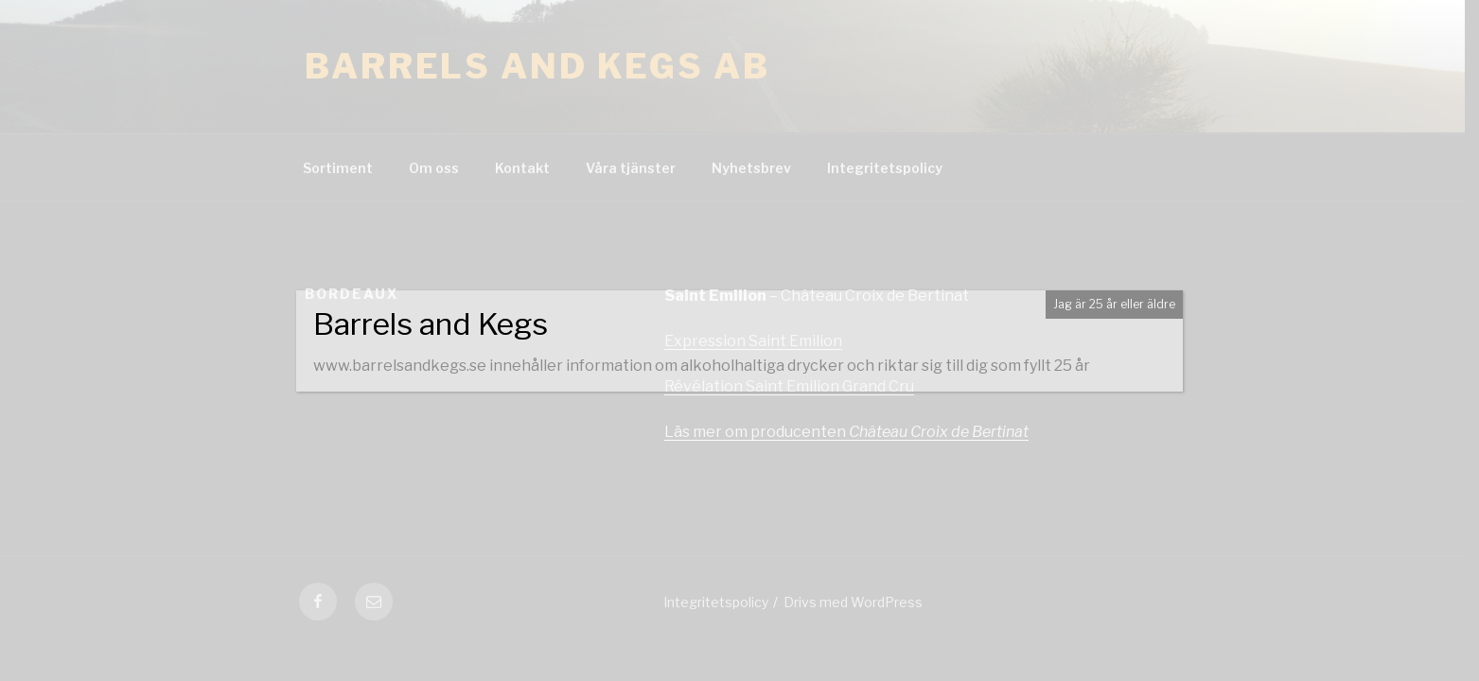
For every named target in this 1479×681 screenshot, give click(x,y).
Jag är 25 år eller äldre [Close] (1114, 304)
